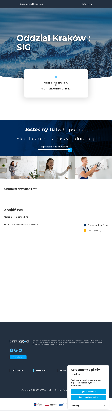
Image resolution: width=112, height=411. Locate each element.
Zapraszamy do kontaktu (54, 146)
